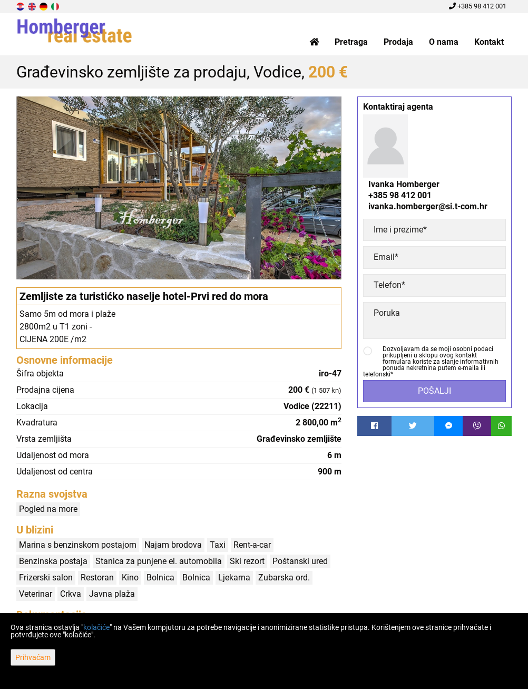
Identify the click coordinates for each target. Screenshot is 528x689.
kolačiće (96, 627)
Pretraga (351, 42)
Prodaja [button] (398, 42)
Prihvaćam (33, 657)
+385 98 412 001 (477, 6)
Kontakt (489, 42)
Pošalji (434, 391)
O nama (443, 42)
